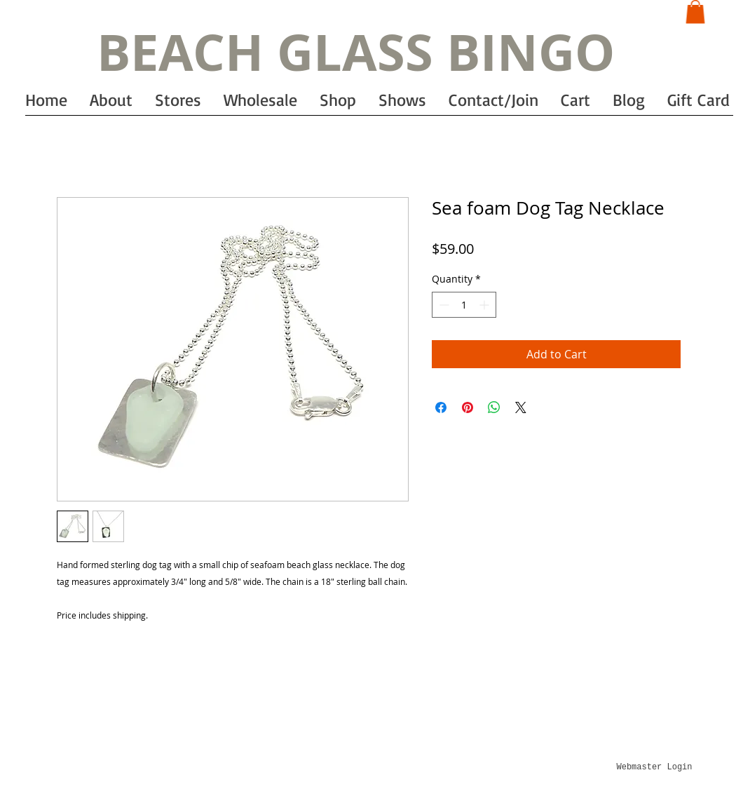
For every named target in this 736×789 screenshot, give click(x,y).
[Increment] (485, 304)
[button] (695, 11)
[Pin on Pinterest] (467, 407)
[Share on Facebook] (440, 407)
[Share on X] (520, 407)
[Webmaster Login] (654, 767)
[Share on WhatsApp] (494, 407)
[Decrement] (442, 304)
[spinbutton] (464, 304)
